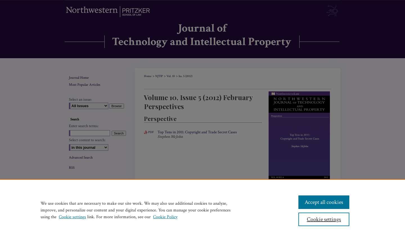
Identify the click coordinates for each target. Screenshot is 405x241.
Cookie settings (72, 217)
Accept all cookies (324, 202)
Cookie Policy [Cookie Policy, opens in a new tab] (165, 217)
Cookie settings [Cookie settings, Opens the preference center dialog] (324, 219)
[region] (202, 210)
